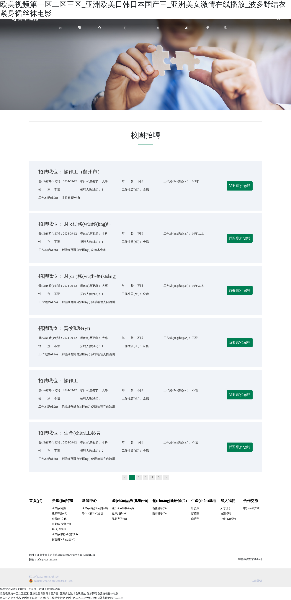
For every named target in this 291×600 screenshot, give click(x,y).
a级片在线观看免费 (54, 597)
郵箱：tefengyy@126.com (43, 559)
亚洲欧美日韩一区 (32, 597)
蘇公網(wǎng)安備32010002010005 (53, 581)
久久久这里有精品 (10, 597)
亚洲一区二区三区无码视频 (81, 597)
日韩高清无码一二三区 (110, 597)
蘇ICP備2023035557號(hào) (44, 576)
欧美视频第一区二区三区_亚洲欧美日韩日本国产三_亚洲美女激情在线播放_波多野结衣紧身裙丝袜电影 (59, 593)
